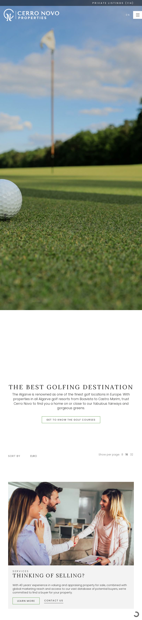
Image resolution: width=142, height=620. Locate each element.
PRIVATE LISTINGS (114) (113, 3)
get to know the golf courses (71, 419)
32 (131, 454)
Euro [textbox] (33, 456)
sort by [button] (14, 456)
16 (126, 454)
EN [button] (128, 14)
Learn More (26, 600)
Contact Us (53, 600)
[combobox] (35, 456)
